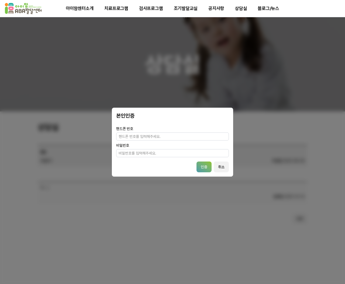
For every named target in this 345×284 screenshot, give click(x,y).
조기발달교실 (186, 8)
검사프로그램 (151, 8)
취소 (221, 167)
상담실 (241, 8)
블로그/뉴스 (268, 8)
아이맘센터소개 (80, 8)
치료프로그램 (116, 8)
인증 (204, 167)
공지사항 (216, 8)
